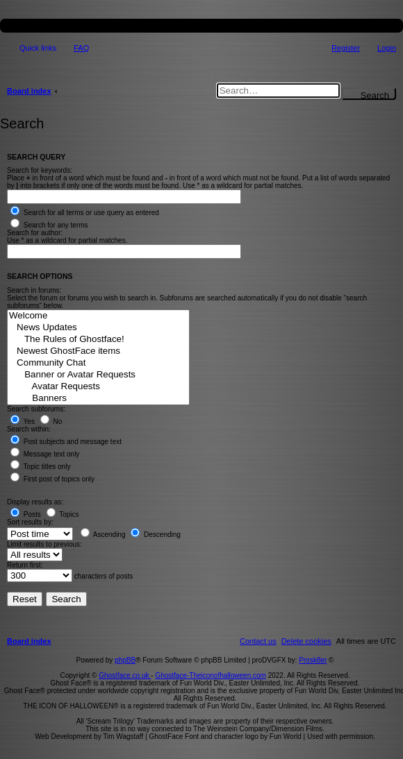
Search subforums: (36, 409)
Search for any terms (49, 225)
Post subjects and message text (66, 441)
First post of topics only (52, 479)
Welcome (98, 316)
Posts (25, 514)
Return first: (25, 565)
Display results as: (35, 502)
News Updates (98, 328)
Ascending (103, 534)
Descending (156, 534)
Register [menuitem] (345, 48)
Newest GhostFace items (98, 351)
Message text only (44, 454)
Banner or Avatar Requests (98, 375)
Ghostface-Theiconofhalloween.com (210, 675)
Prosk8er (313, 660)
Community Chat (98, 363)
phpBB (125, 660)
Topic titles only (40, 466)
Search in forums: (34, 290)
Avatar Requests (98, 387)
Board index (29, 91)
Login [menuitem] (386, 48)
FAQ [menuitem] (81, 48)
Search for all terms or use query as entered (84, 212)
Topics (63, 514)
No (51, 421)
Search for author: (35, 233)
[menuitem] (306, 641)
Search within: (29, 429)
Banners (98, 398)
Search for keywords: (39, 170)
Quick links (37, 48)
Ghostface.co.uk (125, 675)
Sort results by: (30, 522)
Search (375, 95)
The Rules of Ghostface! (98, 340)
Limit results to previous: (44, 544)
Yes (22, 421)
